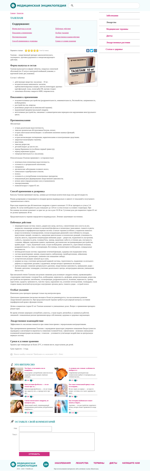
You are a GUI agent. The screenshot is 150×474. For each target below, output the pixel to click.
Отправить (34, 457)
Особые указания (62, 33)
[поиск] (104, 5)
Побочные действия (63, 29)
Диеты (113, 466)
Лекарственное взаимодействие (67, 37)
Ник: (15, 428)
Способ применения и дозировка (24, 41)
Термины (99, 466)
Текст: (14, 434)
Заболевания (63, 466)
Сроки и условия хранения (65, 41)
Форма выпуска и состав (21, 29)
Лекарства (82, 466)
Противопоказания (19, 37)
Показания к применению (22, 33)
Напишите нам (131, 466)
